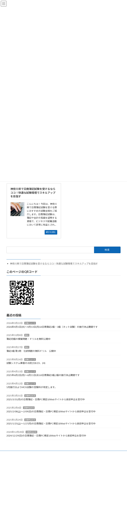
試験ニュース (30, 323)
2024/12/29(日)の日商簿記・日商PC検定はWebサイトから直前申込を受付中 (46, 435)
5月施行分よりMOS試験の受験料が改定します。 (31, 387)
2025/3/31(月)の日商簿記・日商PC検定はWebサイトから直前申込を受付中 (45, 399)
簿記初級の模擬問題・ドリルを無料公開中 (28, 338)
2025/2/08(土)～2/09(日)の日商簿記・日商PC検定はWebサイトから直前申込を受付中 (50, 411)
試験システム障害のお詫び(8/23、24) (25, 363)
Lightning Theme (62, 460)
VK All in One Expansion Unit (82, 460)
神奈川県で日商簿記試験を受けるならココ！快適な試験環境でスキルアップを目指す (54, 263)
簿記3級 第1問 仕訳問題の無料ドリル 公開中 (31, 351)
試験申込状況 (30, 396)
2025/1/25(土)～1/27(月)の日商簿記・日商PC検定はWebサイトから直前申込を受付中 (50, 423)
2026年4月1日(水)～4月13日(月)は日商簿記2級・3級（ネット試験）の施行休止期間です (52, 326)
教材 (26, 335)
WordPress (47, 460)
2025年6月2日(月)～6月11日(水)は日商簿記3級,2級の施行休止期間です (43, 375)
